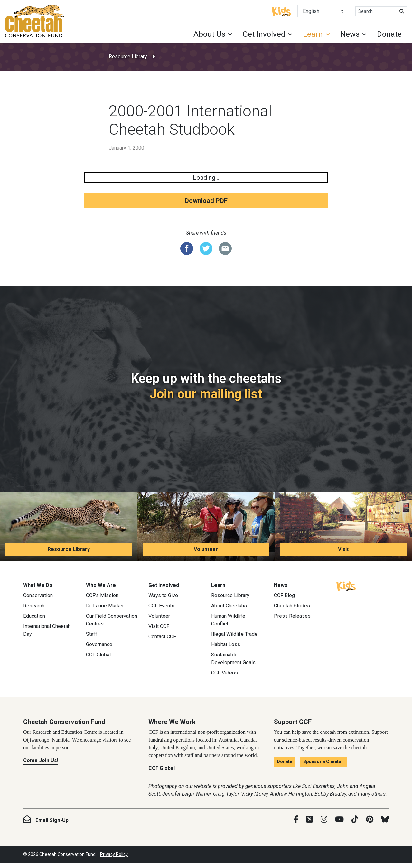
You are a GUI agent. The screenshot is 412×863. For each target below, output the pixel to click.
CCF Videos (224, 673)
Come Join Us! (40, 760)
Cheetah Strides (292, 606)
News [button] (350, 34)
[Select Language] (323, 11)
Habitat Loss (225, 644)
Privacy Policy (114, 854)
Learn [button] (313, 34)
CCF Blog (284, 595)
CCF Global (98, 655)
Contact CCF (162, 637)
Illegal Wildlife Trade (234, 634)
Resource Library (128, 56)
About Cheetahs (229, 606)
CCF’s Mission (102, 595)
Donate (389, 34)
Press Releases (292, 616)
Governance (99, 644)
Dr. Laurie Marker (105, 606)
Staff (91, 634)
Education (34, 616)
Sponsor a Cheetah (323, 761)
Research (33, 606)
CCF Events (161, 606)
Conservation (38, 595)
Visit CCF (158, 626)
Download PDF (206, 201)
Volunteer (206, 549)
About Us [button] (209, 34)
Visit (343, 549)
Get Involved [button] (264, 34)
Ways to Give (163, 595)
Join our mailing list (206, 394)
